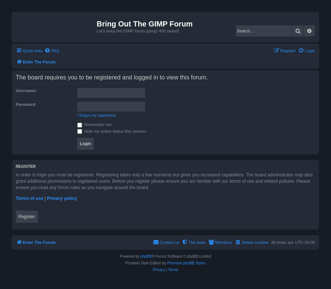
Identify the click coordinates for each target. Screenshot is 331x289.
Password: (26, 104)
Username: (26, 90)
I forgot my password (96, 115)
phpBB (146, 256)
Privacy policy (62, 198)
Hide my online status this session (111, 131)
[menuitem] (51, 50)
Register (26, 216)
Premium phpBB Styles (186, 263)
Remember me (94, 124)
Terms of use (29, 198)
